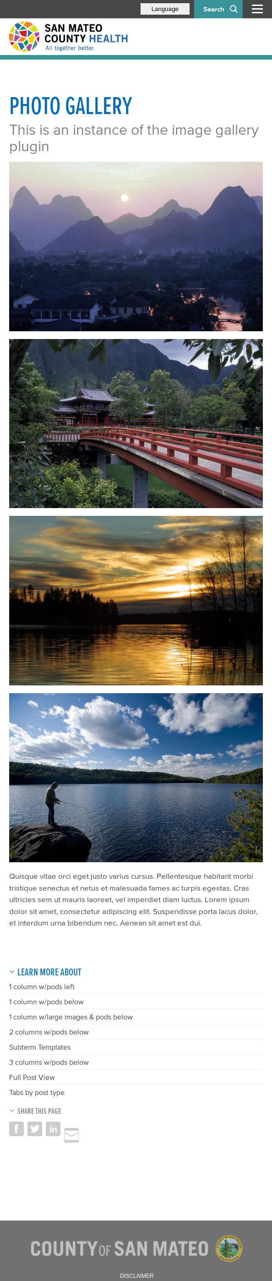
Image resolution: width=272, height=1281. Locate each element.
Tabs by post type (37, 1092)
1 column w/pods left (42, 986)
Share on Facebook (16, 1129)
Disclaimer (136, 1276)
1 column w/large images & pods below (71, 1017)
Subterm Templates (40, 1047)
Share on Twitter (34, 1129)
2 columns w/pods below (49, 1032)
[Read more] (136, 246)
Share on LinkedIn (53, 1129)
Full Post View (32, 1077)
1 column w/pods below (46, 1001)
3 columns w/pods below (49, 1062)
